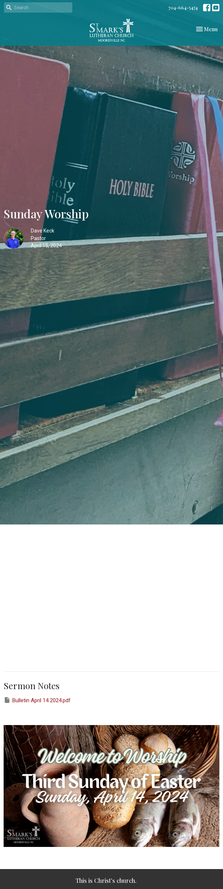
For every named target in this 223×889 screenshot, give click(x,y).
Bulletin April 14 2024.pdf (37, 700)
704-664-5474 (183, 7)
